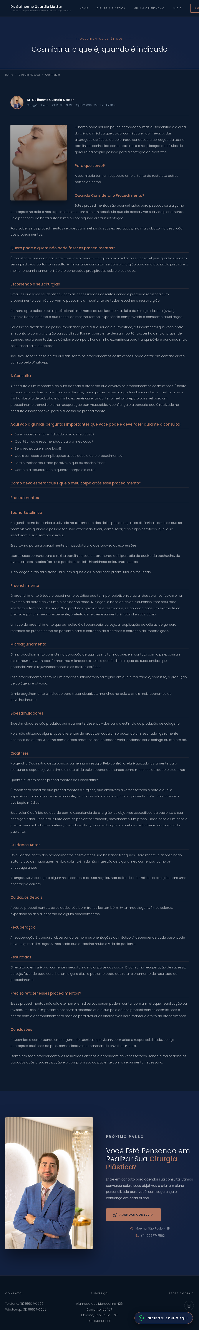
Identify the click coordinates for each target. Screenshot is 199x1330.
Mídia (177, 8)
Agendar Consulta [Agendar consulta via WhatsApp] (133, 1215)
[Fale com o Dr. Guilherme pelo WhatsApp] (163, 1318)
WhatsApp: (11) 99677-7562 (25, 1309)
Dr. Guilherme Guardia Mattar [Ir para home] (40, 8)
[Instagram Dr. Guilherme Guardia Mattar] (189, 1305)
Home (84, 8)
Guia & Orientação (149, 8)
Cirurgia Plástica (111, 8)
